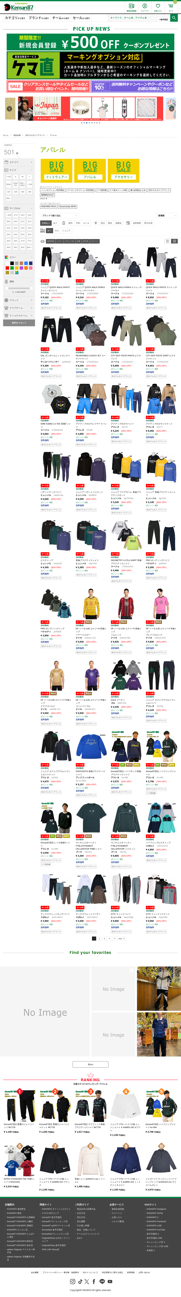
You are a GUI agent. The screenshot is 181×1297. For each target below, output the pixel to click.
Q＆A (79, 1238)
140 (22, 192)
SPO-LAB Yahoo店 (50, 1249)
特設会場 (17, 135)
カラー (59, 241)
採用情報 (131, 1272)
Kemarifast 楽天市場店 (52, 1230)
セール (86, 223)
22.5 (15, 228)
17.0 (15, 215)
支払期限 (81, 1221)
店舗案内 (9, 1204)
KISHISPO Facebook (156, 1221)
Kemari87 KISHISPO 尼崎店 (20, 1225)
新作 (70, 223)
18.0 (22, 215)
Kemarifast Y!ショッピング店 (55, 1234)
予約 (78, 223)
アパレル (53, 135)
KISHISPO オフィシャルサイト (56, 1209)
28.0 (8, 247)
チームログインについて (88, 1234)
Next (120, 938)
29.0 (22, 247)
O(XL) (8, 184)
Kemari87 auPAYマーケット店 (56, 1225)
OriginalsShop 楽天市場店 (54, 1245)
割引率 (85, 241)
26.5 (15, 241)
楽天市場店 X (153, 1234)
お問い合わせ (144, 1272)
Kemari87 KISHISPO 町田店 (20, 1241)
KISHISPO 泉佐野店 (16, 1209)
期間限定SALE (47, 195)
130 (15, 192)
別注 (103, 223)
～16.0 (8, 215)
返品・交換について (86, 1230)
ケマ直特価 (102, 190)
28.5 (15, 247)
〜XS (9, 177)
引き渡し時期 (83, 1225)
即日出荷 (148, 223)
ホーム (5, 135)
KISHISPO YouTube (156, 1230)
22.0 (8, 228)
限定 (110, 223)
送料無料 (137, 223)
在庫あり (46, 223)
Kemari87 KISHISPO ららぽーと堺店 (21, 1235)
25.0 (22, 234)
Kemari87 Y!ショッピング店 (55, 1221)
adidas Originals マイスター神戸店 (21, 1251)
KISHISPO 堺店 (14, 1213)
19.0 (29, 215)
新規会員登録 (118, 1209)
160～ (8, 198)
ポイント (94, 241)
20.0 (8, 221)
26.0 (8, 241)
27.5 (29, 241)
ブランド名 (69, 241)
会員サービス (116, 1204)
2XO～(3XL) (22, 184)
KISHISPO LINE (154, 1225)
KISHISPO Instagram (156, 1209)
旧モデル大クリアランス (35, 135)
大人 (57, 230)
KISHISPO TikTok (155, 1213)
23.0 (22, 228)
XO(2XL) (16, 184)
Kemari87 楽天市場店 (52, 1217)
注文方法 (81, 1213)
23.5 (29, 228)
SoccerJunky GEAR (67, 206)
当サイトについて (90, 1272)
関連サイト (46, 1204)
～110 (29, 184)
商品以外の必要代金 (86, 1209)
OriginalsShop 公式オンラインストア (56, 1239)
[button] (81, 122)
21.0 (22, 221)
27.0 (22, 241)
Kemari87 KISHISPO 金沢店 (20, 1245)
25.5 (29, 234)
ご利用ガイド (82, 1204)
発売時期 (50, 241)
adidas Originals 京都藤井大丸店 (21, 1258)
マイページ (117, 1213)
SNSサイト (150, 1204)
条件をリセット (19, 323)
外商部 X (151, 1250)
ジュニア (66, 230)
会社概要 (35, 1272)
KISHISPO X (152, 1217)
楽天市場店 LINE (154, 1238)
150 (29, 192)
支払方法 (81, 1217)
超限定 (119, 223)
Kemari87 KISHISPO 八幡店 (20, 1221)
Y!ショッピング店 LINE (157, 1246)
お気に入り (117, 1217)
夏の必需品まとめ (138, 190)
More (90, 1064)
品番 (78, 241)
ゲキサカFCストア (50, 1213)
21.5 (29, 221)
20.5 (15, 221)
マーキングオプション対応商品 (80, 190)
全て (55, 223)
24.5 (15, 234)
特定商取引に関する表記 (112, 1272)
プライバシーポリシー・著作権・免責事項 (61, 1272)
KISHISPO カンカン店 (17, 1230)
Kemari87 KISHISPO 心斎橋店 (21, 1217)
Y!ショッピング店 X (156, 1242)
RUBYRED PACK (48, 206)
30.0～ (29, 247)
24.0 (8, 234)
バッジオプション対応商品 (52, 190)
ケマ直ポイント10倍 (118, 190)
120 (8, 192)
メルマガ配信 (118, 1221)
